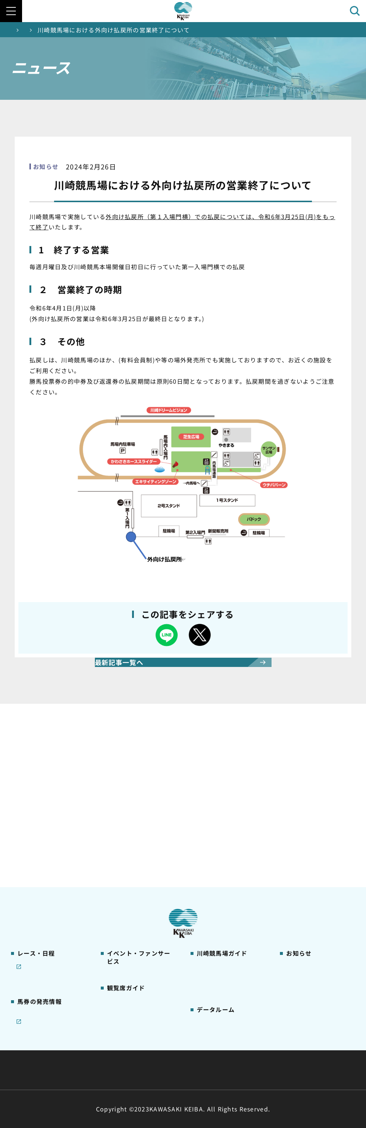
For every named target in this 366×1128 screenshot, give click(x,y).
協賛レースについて (42, 869)
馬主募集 (296, 846)
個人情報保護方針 (199, 1070)
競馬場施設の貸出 (307, 869)
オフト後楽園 (239, 359)
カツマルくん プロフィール (230, 881)
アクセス (207, 927)
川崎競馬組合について (87, 1052)
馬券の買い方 (213, 869)
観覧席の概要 (123, 866)
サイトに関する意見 (131, 1070)
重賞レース (30, 846)
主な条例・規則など (237, 1052)
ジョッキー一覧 (215, 962)
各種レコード (213, 996)
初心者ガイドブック (221, 858)
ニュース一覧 (62, 29)
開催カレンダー (36, 823)
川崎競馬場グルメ (218, 846)
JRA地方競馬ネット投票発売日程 (44, 967)
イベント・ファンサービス (140, 831)
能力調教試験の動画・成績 (229, 985)
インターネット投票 (42, 947)
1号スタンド (122, 877)
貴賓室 (114, 900)
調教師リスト (213, 973)
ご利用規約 (295, 1052)
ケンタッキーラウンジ (134, 912)
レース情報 (30, 835)
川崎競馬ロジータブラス (227, 892)
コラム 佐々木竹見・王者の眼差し (51, 885)
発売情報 (28, 924)
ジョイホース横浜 (143, 359)
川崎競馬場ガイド (218, 823)
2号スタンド (122, 889)
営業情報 (296, 835)
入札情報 (250, 1070)
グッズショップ (215, 835)
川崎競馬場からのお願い (227, 916)
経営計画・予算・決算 (164, 1052)
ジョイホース (33, 935)
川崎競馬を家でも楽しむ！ (50, 858)
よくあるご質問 (215, 904)
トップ (20, 29)
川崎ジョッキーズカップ (226, 1008)
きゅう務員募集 (305, 858)
